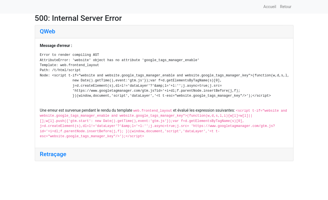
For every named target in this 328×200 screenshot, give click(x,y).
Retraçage (53, 154)
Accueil (269, 6)
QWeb (47, 31)
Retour (286, 6)
